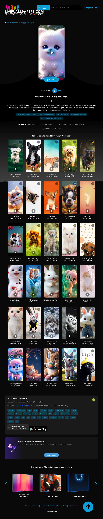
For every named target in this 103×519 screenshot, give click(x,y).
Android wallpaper (22, 405)
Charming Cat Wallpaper (87, 301)
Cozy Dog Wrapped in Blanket (69, 217)
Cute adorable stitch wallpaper (26, 115)
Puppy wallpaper (27, 23)
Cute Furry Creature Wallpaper (69, 343)
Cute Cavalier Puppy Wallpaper (87, 175)
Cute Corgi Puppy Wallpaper (51, 217)
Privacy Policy (62, 506)
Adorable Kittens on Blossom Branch (15, 259)
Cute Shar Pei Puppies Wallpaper (52, 175)
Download (51, 79)
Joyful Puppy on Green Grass (15, 175)
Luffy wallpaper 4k (62, 115)
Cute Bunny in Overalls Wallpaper (87, 343)
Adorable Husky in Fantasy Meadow (69, 384)
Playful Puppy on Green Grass (69, 175)
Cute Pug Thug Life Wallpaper (87, 384)
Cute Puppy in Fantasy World (69, 301)
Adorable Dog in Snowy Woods (51, 343)
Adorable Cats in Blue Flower (33, 301)
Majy (57, 90)
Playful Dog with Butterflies (87, 217)
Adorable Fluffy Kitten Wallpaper (69, 259)
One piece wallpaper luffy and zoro (51, 118)
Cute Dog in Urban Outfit (33, 343)
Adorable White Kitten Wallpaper (15, 343)
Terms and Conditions (48, 506)
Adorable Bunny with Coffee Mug (51, 384)
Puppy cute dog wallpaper (46, 115)
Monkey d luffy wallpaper (78, 115)
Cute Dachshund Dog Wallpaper (87, 259)
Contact (27, 506)
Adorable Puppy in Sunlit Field (33, 259)
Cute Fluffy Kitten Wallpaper (15, 217)
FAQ (69, 506)
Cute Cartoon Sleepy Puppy (33, 384)
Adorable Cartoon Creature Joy (15, 301)
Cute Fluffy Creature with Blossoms (15, 384)
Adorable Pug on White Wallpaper (33, 217)
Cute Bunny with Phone (51, 300)
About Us (35, 506)
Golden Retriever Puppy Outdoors (51, 259)
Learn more (51, 455)
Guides (75, 506)
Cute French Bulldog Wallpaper (33, 175)
